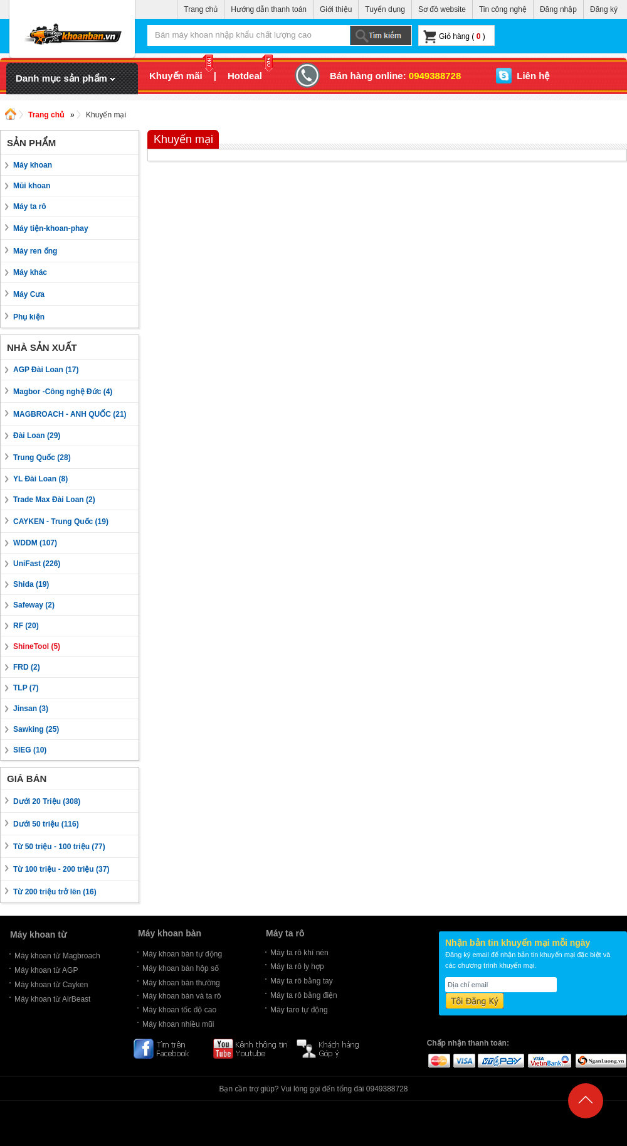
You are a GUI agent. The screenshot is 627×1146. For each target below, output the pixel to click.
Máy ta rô (29, 206)
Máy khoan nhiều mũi (178, 1024)
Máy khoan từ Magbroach (57, 955)
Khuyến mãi (181, 75)
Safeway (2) (34, 605)
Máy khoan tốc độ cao (179, 1009)
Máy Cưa (29, 294)
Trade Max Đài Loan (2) (54, 499)
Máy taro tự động (299, 1009)
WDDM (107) (35, 542)
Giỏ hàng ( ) (454, 36)
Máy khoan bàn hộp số (180, 968)
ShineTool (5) (36, 646)
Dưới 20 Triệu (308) (46, 801)
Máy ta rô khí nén (299, 952)
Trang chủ (201, 9)
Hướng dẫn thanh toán (269, 9)
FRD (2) (26, 667)
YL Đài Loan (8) (40, 478)
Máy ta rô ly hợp (297, 966)
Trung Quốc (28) (42, 457)
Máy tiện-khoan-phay (50, 228)
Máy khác (30, 272)
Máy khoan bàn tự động (182, 954)
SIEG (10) (29, 750)
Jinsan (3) (30, 708)
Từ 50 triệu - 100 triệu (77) (59, 846)
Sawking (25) (36, 729)
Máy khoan (32, 165)
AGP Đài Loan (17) (45, 369)
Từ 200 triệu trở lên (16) (55, 891)
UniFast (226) (36, 563)
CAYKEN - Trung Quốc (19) (60, 521)
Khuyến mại (106, 114)
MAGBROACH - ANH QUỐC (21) (70, 414)
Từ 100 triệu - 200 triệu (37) (61, 869)
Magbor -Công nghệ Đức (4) (62, 391)
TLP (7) (25, 687)
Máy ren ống (35, 251)
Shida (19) (31, 584)
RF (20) (26, 625)
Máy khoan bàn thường (181, 982)
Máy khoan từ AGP (46, 970)
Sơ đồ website (442, 9)
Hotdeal (250, 75)
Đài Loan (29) (36, 435)
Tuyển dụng (385, 9)
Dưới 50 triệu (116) (46, 824)
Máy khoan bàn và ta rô (181, 996)
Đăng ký (604, 9)
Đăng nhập (558, 9)
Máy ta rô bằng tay (301, 981)
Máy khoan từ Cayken (51, 984)
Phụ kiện (29, 317)
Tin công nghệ (503, 9)
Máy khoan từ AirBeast (52, 999)
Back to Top (585, 1110)
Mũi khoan (31, 185)
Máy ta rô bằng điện (303, 995)
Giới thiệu (336, 9)
